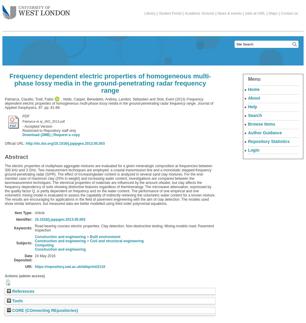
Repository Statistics (269, 141)
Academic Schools (199, 13)
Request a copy (66, 135)
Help (252, 106)
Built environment (105, 237)
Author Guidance (265, 132)
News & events (229, 13)
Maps (273, 13)
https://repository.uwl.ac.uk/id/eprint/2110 (70, 267)
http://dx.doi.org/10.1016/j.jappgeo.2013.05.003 (65, 143)
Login (253, 150)
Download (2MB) (36, 135)
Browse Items (261, 124)
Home (254, 89)
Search (255, 115)
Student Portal (170, 13)
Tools (15, 301)
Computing (44, 245)
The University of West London (36, 9)
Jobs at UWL (255, 13)
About (254, 98)
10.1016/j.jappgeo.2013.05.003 (60, 219)
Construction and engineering (60, 237)
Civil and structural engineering (117, 241)
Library (149, 13)
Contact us (289, 13)
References (20, 291)
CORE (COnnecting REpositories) (42, 310)
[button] (8, 282)
